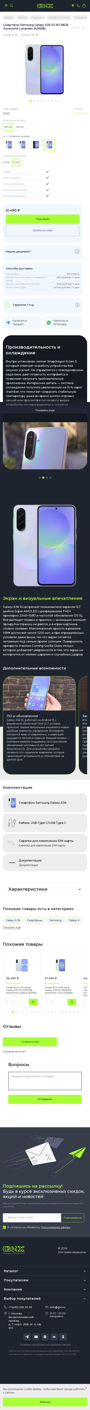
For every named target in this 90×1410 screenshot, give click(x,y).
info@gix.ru (57, 1307)
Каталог (11, 1271)
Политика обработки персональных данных (45, 1344)
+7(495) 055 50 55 (20, 1307)
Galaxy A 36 (13, 920)
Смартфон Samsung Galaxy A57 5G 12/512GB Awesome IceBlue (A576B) (21, 990)
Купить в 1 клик (42, 230)
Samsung (55, 920)
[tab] (31, 101)
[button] (40, 478)
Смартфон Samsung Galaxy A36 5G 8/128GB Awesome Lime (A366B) (59, 990)
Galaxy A (74, 920)
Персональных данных (55, 1227)
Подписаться (73, 1217)
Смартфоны (34, 920)
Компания (13, 1289)
